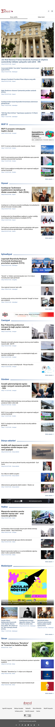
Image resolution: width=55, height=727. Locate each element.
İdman (4, 638)
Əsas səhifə (13, 17)
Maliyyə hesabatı (18, 708)
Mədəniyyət (6, 566)
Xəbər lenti (41, 17)
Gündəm (5, 379)
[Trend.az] (7, 11)
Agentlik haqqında (7, 708)
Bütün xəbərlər (49, 179)
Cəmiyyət (5, 320)
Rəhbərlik (28, 708)
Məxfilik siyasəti (29, 711)
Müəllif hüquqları (48, 708)
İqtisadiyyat (6, 254)
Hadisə (4, 507)
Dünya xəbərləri (8, 440)
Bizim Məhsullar (37, 708)
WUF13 (4, 124)
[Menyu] (52, 11)
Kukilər (38, 711)
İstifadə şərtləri (19, 711)
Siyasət (4, 183)
